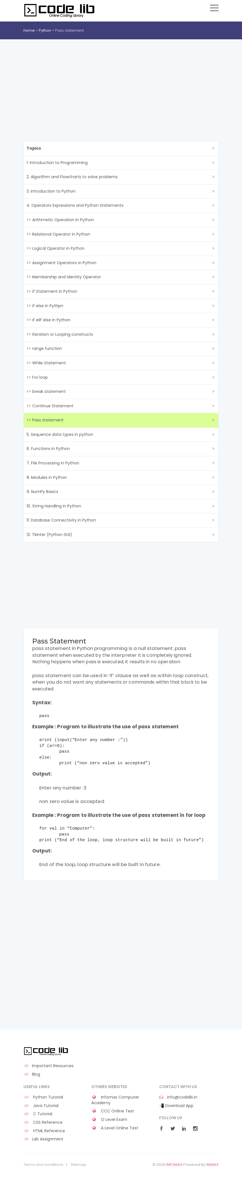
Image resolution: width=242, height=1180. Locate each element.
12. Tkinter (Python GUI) (49, 534)
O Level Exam (109, 1119)
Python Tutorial (43, 1097)
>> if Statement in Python (52, 291)
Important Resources (48, 1066)
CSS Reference (42, 1122)
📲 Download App (176, 1105)
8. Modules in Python (47, 477)
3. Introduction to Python (51, 191)
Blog (31, 1074)
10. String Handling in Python (54, 506)
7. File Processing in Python (53, 463)
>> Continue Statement (50, 406)
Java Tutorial (41, 1105)
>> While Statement (46, 363)
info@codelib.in (178, 1097)
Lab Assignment (43, 1139)
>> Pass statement (45, 420)
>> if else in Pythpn (45, 306)
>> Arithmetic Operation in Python (60, 220)
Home (29, 30)
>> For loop (37, 377)
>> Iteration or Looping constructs (60, 334)
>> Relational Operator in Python (58, 234)
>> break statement (46, 391)
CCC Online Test (112, 1111)
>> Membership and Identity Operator (64, 277)
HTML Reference (44, 1131)
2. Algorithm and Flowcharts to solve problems (72, 177)
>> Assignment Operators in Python (61, 263)
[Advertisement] (121, 81)
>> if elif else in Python (48, 320)
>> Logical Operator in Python (56, 248)
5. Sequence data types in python (60, 434)
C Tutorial (37, 1114)
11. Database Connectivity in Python (61, 520)
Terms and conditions (43, 1164)
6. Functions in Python (48, 448)
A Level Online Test (114, 1128)
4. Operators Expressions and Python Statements (75, 205)
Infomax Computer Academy (115, 1100)
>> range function (44, 348)
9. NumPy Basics (42, 491)
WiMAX (212, 1164)
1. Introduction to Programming (57, 162)
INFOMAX (174, 1164)
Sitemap (78, 1164)
